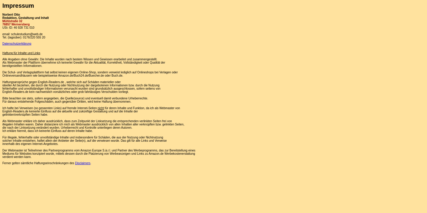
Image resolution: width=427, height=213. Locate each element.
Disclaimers (82, 163)
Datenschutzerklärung (16, 43)
